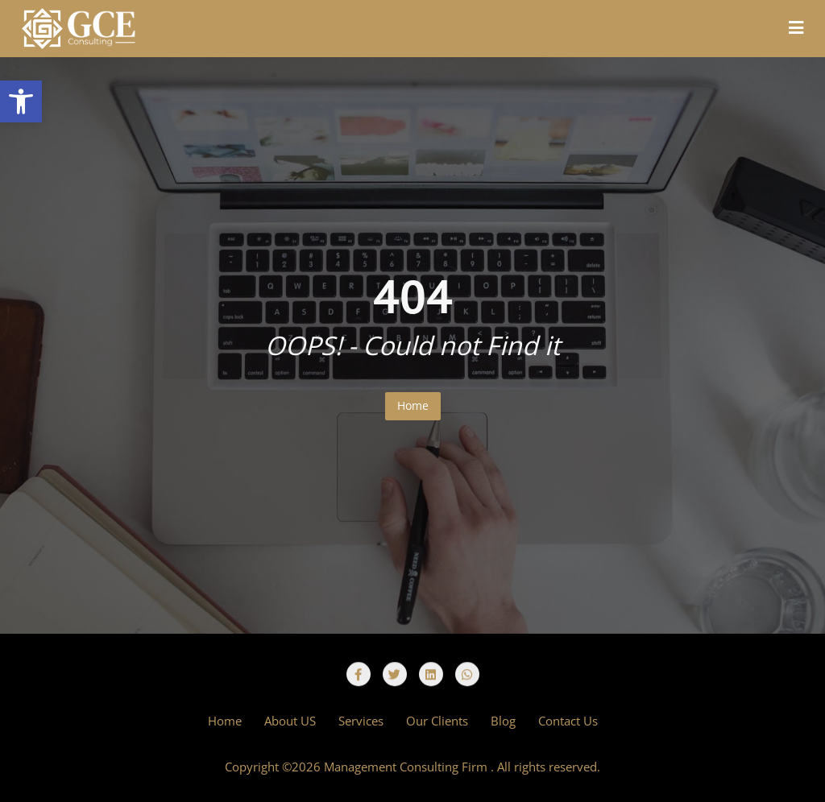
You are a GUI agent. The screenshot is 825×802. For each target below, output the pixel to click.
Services (360, 721)
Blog (503, 721)
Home (413, 405)
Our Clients (437, 721)
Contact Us (568, 721)
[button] (21, 101)
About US (290, 721)
